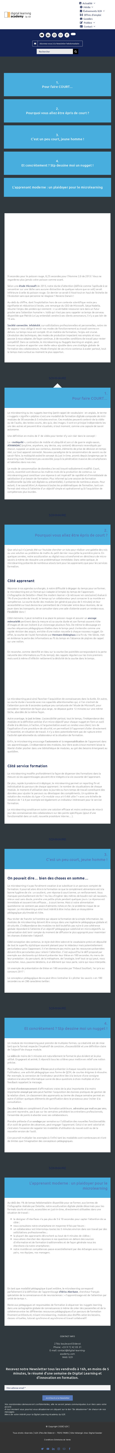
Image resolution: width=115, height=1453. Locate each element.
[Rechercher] (55, 51)
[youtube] (41, 35)
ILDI (71, 1357)
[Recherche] (75, 51)
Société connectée (17, 325)
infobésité (34, 325)
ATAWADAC (14, 445)
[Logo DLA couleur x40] (17, 13)
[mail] (60, 35)
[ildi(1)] (30, 1341)
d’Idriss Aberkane (68, 1291)
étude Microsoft (28, 285)
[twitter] (73, 34)
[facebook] (67, 35)
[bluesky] (42, 1449)
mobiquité (18, 441)
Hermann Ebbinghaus (64, 634)
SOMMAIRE (57, 375)
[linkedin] (48, 35)
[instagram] (54, 35)
